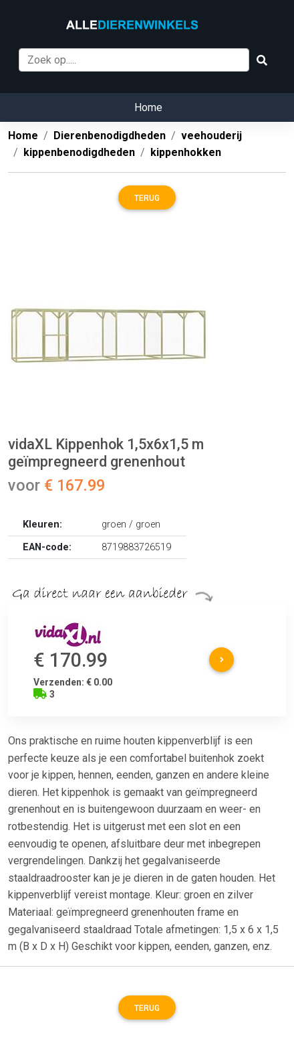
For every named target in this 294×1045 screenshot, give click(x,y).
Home (148, 107)
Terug (147, 198)
